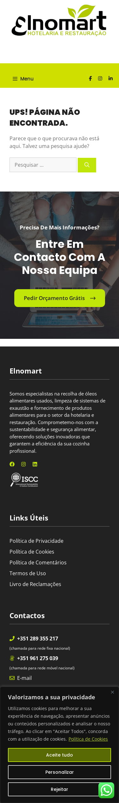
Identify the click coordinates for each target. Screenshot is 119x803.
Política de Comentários (38, 562)
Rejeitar (59, 789)
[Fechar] (112, 692)
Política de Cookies (88, 739)
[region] (59, 745)
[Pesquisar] (87, 165)
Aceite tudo (59, 755)
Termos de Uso (28, 573)
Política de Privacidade (36, 540)
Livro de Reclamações (35, 584)
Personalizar (59, 772)
